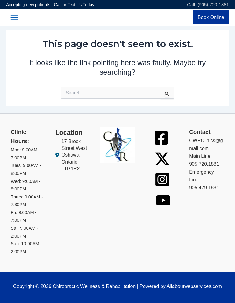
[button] (211, 17)
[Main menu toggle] (14, 17)
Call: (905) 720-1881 (208, 4)
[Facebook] (161, 137)
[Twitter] (162, 158)
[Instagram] (162, 179)
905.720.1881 (204, 164)
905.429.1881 (204, 187)
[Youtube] (163, 200)
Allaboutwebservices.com (194, 286)
